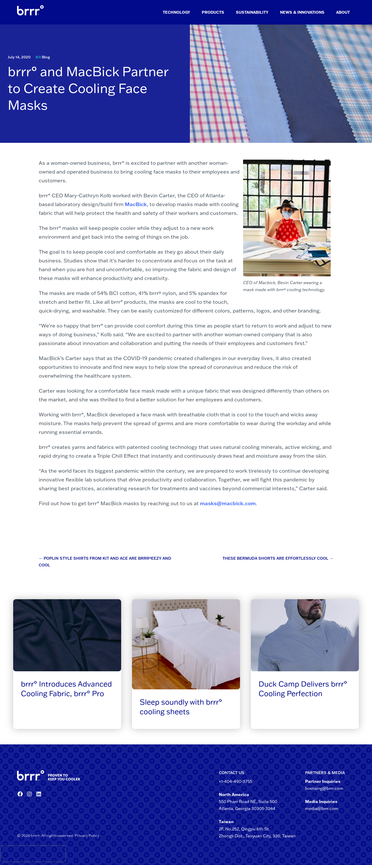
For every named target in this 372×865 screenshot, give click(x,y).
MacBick (136, 204)
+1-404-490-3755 (235, 781)
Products (213, 12)
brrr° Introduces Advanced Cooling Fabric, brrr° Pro (66, 688)
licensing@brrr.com (324, 788)
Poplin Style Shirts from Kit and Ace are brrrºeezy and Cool (105, 561)
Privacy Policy (87, 835)
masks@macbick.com (228, 503)
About (343, 12)
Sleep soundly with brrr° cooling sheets (181, 706)
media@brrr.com (321, 808)
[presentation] (10, 853)
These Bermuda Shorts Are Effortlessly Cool (277, 558)
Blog (46, 57)
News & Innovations (302, 12)
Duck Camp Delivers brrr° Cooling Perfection (303, 688)
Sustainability (252, 12)
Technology (176, 12)
